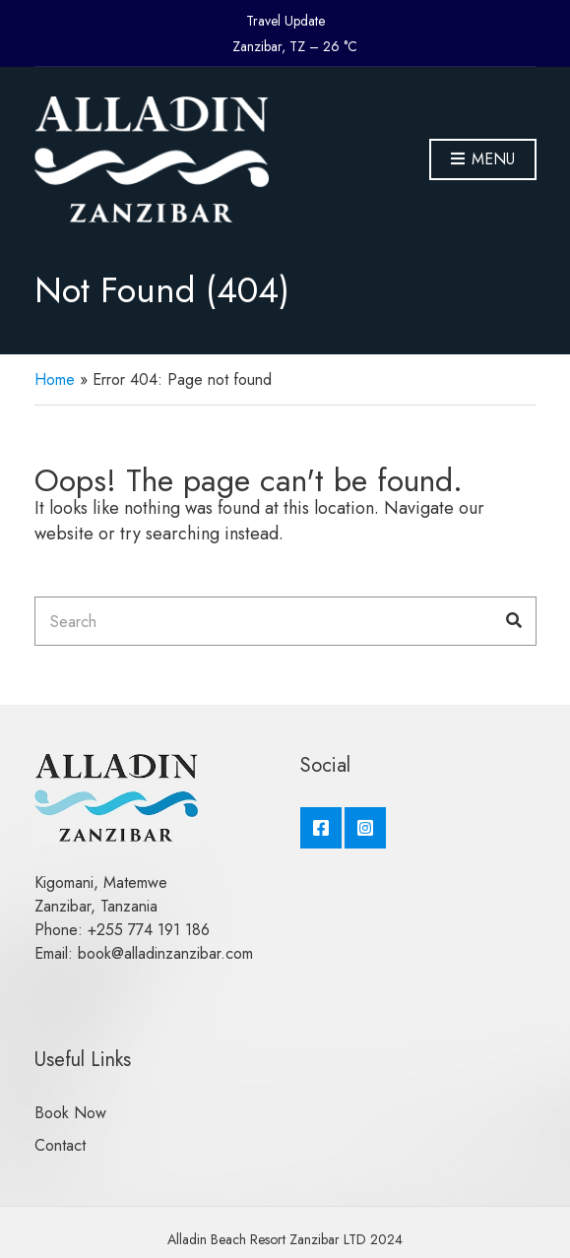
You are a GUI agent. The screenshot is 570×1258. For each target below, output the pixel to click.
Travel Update (285, 21)
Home (54, 379)
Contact (60, 1145)
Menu (483, 160)
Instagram (365, 828)
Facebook (321, 828)
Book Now (70, 1112)
